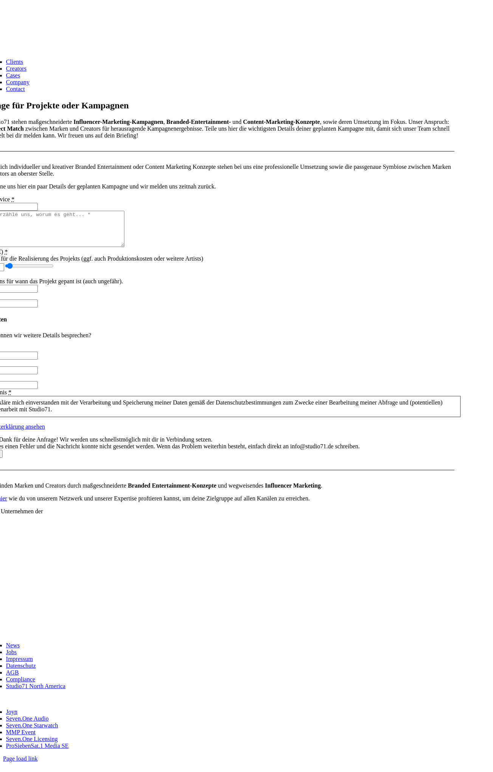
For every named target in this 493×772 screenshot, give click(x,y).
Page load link (20, 765)
